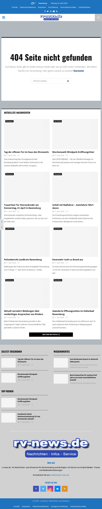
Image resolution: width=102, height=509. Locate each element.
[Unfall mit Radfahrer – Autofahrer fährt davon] (75, 187)
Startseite (78, 70)
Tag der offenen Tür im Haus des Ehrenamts (26, 152)
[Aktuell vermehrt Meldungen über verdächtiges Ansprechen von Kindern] (27, 293)
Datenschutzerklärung (28, 7)
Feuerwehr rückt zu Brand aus (67, 260)
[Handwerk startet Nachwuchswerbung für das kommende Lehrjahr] (8, 418)
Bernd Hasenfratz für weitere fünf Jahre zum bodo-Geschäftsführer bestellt (83, 377)
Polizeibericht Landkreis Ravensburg (23, 260)
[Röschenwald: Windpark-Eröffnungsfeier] (75, 134)
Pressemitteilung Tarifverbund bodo (83, 383)
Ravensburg (9, 174)
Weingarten (9, 121)
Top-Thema (57, 121)
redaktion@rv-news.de (60, 475)
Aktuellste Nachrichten (17, 112)
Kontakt (15, 7)
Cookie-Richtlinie (84, 7)
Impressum (42, 7)
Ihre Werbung (53, 7)
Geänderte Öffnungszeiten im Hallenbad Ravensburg (73, 312)
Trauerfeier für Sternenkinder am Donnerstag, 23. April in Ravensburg (22, 206)
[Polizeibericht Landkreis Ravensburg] (27, 241)
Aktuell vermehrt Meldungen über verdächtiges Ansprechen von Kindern (23, 312)
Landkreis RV (10, 228)
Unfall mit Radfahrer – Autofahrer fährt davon (73, 206)
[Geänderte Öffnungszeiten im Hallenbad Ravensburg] (75, 293)
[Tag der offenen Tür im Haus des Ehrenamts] (27, 134)
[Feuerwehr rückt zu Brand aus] (75, 241)
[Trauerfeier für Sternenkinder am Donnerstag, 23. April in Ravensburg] (27, 187)
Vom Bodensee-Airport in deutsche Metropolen (84, 360)
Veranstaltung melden (68, 7)
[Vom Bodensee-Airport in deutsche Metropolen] (61, 363)
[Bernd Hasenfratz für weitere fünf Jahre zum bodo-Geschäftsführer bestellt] (61, 379)
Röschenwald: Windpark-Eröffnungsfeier (73, 152)
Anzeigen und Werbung (59, 506)
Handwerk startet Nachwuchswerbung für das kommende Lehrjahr (29, 416)
